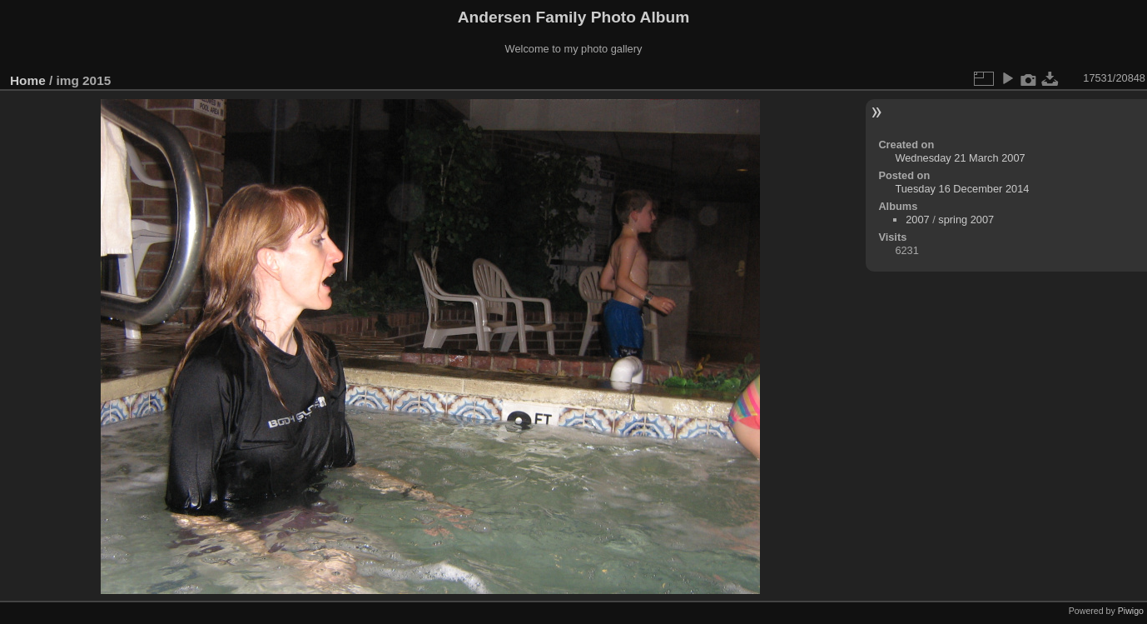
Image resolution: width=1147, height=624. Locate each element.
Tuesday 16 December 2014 (962, 188)
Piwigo (1131, 611)
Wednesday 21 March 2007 (960, 158)
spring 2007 (966, 219)
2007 (917, 219)
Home (28, 80)
